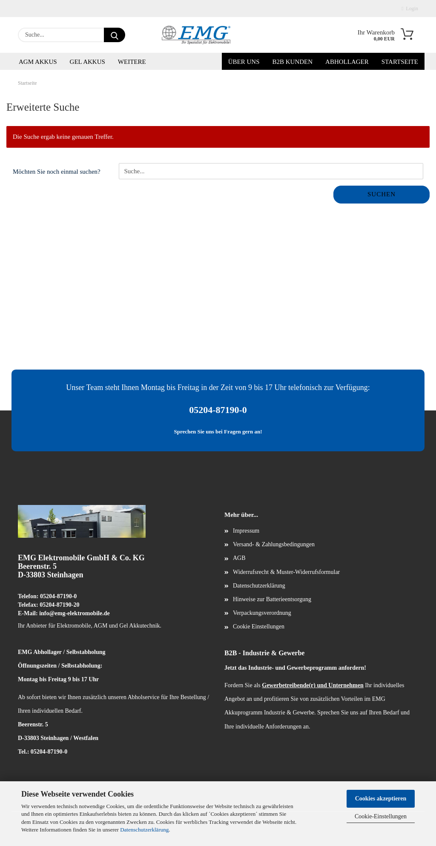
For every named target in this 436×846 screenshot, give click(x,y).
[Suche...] (114, 35)
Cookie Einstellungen (258, 626)
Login (410, 8)
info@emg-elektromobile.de (74, 613)
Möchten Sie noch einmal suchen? (56, 171)
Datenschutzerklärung (144, 829)
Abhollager (347, 61)
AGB (239, 558)
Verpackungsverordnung (262, 613)
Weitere (132, 61)
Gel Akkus (87, 61)
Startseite (400, 61)
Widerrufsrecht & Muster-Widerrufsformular (286, 572)
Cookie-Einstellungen (381, 816)
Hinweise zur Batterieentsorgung (272, 599)
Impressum (246, 531)
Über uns (244, 61)
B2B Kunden (292, 61)
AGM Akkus (38, 61)
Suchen (381, 194)
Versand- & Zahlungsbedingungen (274, 544)
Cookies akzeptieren (381, 798)
